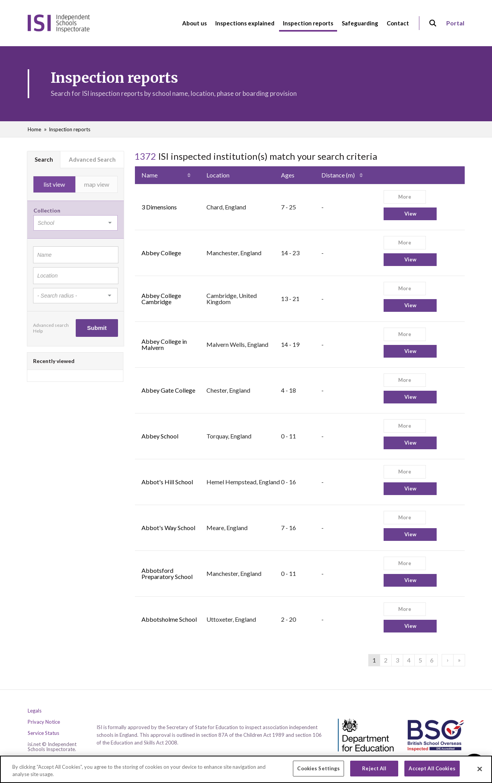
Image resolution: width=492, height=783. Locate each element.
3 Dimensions (159, 207)
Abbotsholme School (169, 619)
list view (54, 184)
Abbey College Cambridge (161, 298)
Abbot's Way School (168, 527)
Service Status (43, 733)
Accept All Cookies (432, 772)
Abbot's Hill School (167, 481)
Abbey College (161, 252)
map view (96, 184)
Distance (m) (338, 175)
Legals (35, 710)
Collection (46, 210)
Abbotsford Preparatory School (167, 573)
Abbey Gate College (168, 390)
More (404, 197)
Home (34, 129)
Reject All (374, 772)
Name (149, 175)
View (410, 214)
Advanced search (51, 325)
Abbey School (159, 436)
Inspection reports (69, 129)
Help (38, 331)
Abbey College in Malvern (164, 344)
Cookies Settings (318, 772)
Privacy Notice (44, 721)
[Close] (479, 772)
